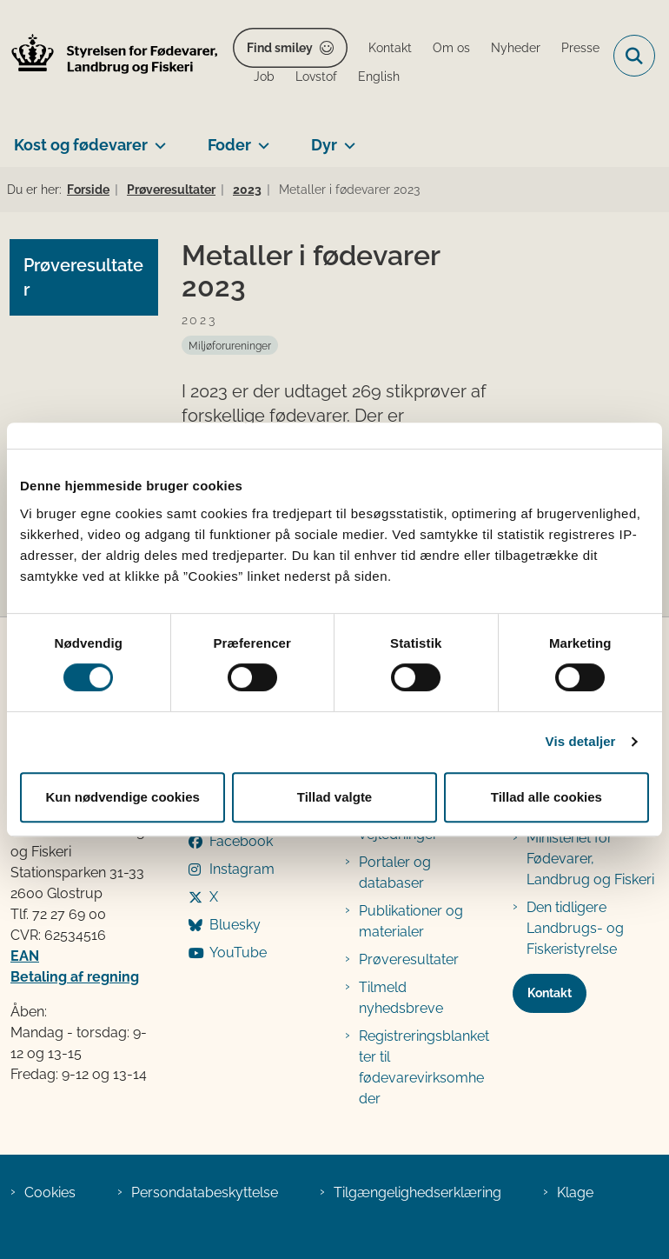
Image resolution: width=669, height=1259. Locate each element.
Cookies (50, 1192)
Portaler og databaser (395, 872)
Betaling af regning (74, 977)
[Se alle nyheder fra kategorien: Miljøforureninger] (230, 345)
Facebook (241, 841)
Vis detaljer (581, 741)
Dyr (324, 145)
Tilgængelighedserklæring (417, 1192)
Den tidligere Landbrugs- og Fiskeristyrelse (575, 928)
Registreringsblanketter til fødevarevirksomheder (424, 1067)
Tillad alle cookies (546, 796)
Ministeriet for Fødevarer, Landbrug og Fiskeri (590, 858)
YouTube (238, 952)
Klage (575, 1192)
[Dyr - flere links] (346, 138)
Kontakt (549, 993)
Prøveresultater (409, 959)
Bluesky (235, 924)
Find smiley (280, 48)
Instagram (242, 869)
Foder (229, 145)
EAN (24, 956)
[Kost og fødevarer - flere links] (157, 138)
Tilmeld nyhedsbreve (401, 997)
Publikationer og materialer (411, 921)
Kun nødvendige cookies (122, 796)
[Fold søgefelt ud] (634, 56)
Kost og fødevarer (81, 145)
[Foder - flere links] (260, 138)
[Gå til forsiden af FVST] (109, 56)
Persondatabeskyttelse (204, 1192)
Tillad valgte (334, 796)
